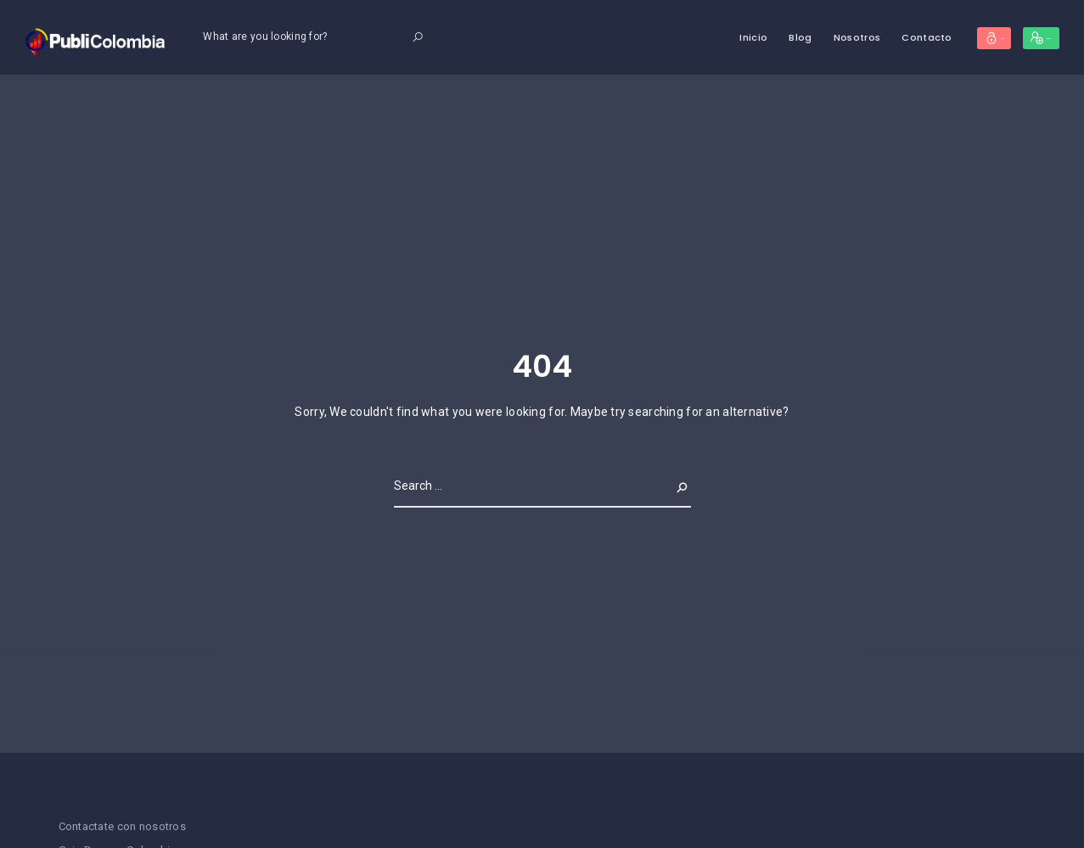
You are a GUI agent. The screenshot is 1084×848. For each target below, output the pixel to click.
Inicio (674, 37)
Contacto (848, 37)
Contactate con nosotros (122, 826)
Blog (721, 37)
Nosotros (777, 37)
